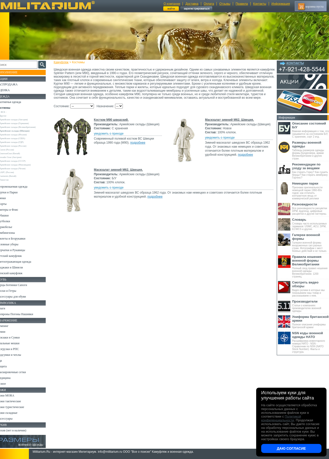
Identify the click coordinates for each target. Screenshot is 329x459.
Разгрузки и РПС (14, 349)
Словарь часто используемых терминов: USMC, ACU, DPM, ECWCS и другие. (310, 224)
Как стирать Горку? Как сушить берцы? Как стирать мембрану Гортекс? (310, 170)
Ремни (8, 331)
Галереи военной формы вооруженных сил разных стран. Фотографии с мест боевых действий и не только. (310, 242)
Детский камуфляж (16, 256)
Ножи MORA (12, 395)
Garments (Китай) (14, 176)
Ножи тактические (15, 401)
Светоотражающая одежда (20, 261)
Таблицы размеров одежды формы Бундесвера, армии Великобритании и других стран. (310, 150)
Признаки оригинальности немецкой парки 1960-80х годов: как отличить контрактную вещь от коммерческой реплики (310, 191)
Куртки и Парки (14, 192)
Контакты (259, 4)
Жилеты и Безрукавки (18, 238)
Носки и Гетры (13, 291)
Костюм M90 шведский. (112, 123)
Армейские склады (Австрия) (20, 119)
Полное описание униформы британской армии (310, 322)
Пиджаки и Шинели (16, 267)
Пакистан (10, 180)
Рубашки (9, 215)
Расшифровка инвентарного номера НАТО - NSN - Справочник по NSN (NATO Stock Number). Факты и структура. (310, 342)
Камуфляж (62, 62)
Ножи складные (14, 413)
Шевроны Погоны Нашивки (21, 314)
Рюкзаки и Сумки (15, 337)
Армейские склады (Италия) (19, 134)
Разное (8, 383)
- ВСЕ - (9, 112)
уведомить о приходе (110, 137)
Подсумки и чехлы (15, 355)
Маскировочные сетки (18, 372)
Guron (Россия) (13, 149)
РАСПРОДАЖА (14, 84)
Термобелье (11, 227)
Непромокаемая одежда (19, 186)
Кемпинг (9, 326)
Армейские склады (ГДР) (18, 142)
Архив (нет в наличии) (18, 430)
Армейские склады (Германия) (20, 123)
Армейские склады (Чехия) (19, 168)
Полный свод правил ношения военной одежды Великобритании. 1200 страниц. (310, 266)
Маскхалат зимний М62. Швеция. (229, 123)
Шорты (8, 204)
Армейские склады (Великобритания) (24, 127)
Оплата (209, 4)
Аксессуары (11, 418)
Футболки (10, 221)
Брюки (8, 198)
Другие (9, 115)
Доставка (191, 4)
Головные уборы (14, 244)
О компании (171, 4)
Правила (242, 4)
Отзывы (224, 4)
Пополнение (13, 72)
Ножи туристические (17, 407)
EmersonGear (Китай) (16, 153)
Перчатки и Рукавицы (17, 250)
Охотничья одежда (15, 102)
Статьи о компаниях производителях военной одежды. (310, 306)
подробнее (139, 146)
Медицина (10, 378)
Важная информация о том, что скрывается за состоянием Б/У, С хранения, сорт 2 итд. (310, 130)
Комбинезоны (12, 233)
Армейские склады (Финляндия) (21, 164)
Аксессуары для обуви (18, 296)
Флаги (8, 308)
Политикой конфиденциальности (281, 418)
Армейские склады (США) (18, 138)
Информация (280, 4)
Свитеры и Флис (14, 209)
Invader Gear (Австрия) (17, 157)
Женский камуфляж (16, 273)
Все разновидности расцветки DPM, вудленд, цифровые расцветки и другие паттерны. (310, 208)
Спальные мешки (15, 343)
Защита (8, 366)
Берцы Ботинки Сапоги (18, 285)
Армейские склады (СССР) (19, 161)
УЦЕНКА (10, 90)
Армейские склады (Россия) (19, 146)
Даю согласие (291, 448)
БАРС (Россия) (13, 172)
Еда (6, 360)
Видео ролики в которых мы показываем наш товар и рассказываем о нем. (310, 288)
